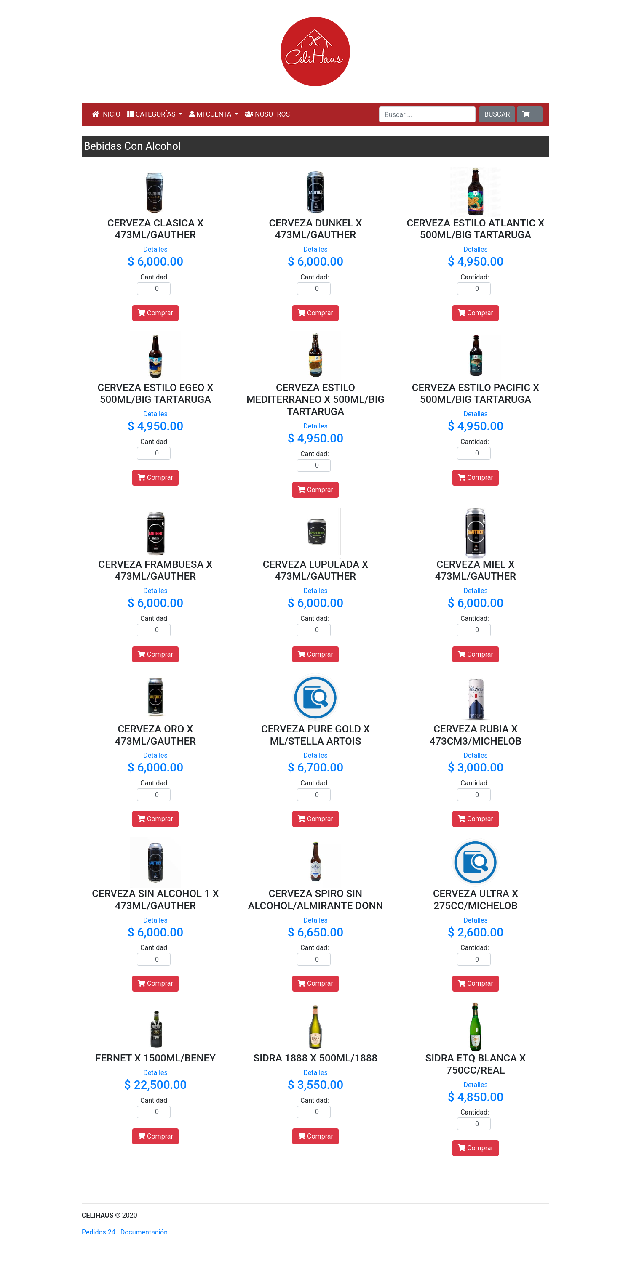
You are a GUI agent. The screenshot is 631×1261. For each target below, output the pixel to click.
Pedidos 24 (98, 1232)
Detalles (155, 249)
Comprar (155, 313)
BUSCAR (497, 114)
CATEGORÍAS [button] (152, 114)
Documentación (144, 1232)
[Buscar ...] (427, 114)
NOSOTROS (267, 114)
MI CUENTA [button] (211, 114)
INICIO (106, 114)
